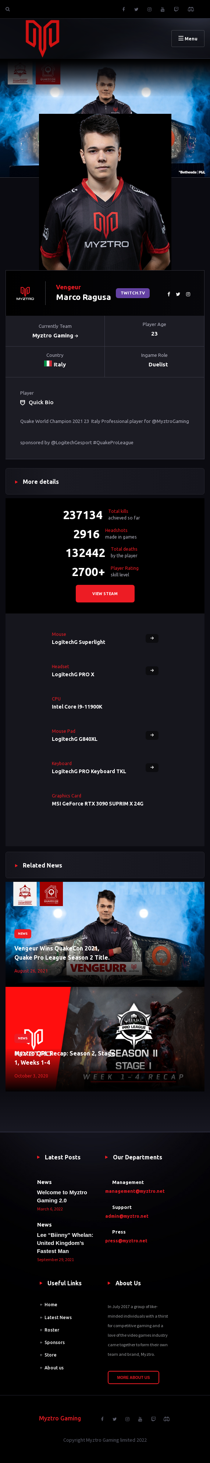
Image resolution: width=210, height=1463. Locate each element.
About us (54, 1367)
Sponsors (55, 1342)
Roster (52, 1330)
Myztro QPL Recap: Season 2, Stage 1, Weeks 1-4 (64, 1058)
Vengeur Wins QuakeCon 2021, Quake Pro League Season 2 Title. (62, 953)
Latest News (58, 1317)
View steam (105, 593)
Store (51, 1354)
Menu (187, 38)
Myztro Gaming (55, 335)
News (23, 933)
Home (51, 1304)
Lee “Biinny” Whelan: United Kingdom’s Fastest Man (65, 1243)
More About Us (133, 1377)
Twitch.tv (133, 293)
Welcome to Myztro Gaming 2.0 (62, 1196)
